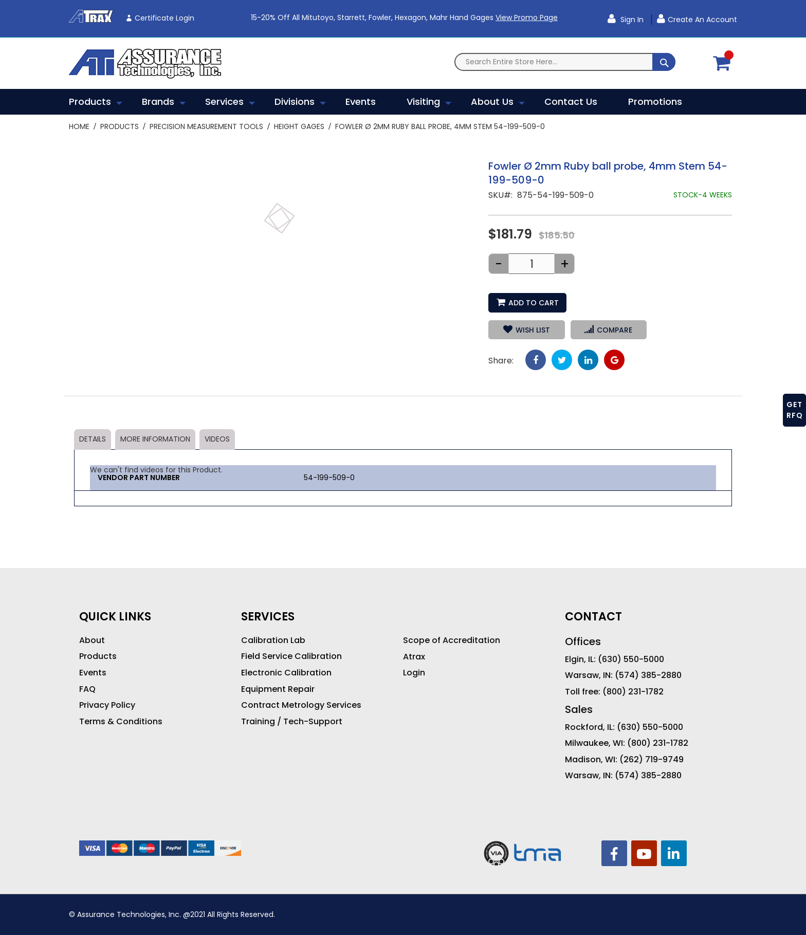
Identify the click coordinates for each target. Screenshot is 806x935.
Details (92, 439)
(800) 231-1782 (633, 692)
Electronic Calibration (286, 673)
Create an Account (702, 19)
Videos (217, 439)
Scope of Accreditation (451, 640)
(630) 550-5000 (631, 659)
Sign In (631, 19)
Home (79, 126)
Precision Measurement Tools (206, 126)
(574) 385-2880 (648, 675)
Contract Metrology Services (301, 705)
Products (119, 126)
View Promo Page (527, 17)
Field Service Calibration (291, 656)
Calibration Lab (273, 640)
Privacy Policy (107, 705)
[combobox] (564, 62)
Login (414, 673)
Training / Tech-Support (291, 721)
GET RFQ (794, 409)
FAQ (87, 689)
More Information (155, 439)
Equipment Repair (278, 689)
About (92, 640)
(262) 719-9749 (651, 759)
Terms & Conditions (120, 721)
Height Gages (299, 126)
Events (92, 673)
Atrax (414, 657)
